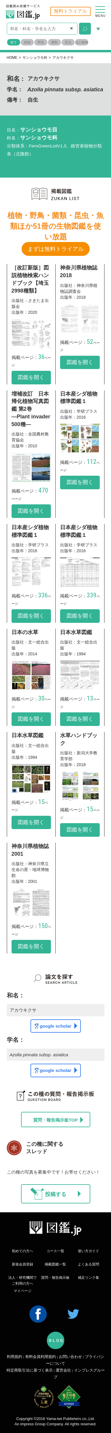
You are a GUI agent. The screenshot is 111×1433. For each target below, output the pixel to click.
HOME (12, 58)
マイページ (22, 1291)
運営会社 (63, 1370)
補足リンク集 (88, 1278)
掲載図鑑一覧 (55, 1264)
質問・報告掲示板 (55, 1278)
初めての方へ (22, 1251)
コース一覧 (55, 1251)
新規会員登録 (22, 1264)
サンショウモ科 (34, 58)
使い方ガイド (88, 1251)
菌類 (54, 42)
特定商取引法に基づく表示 (30, 1370)
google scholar (58, 1026)
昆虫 (68, 42)
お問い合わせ (70, 1356)
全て (13, 42)
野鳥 (41, 42)
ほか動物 (81, 42)
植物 (27, 42)
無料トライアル (70, 11)
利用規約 (14, 1356)
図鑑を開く (31, 377)
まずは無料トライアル (56, 249)
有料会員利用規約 (40, 1356)
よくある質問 (88, 1264)
